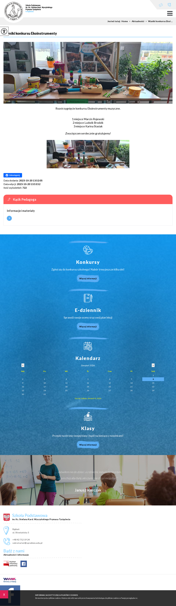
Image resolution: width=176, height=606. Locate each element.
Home (124, 21)
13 (110, 383)
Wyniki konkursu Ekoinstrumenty (30, 33)
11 (66, 383)
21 (131, 387)
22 (153, 387)
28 (131, 390)
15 (153, 383)
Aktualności (136, 21)
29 (153, 390)
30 (23, 394)
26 (88, 390)
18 (66, 387)
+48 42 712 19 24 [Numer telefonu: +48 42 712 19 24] (21, 539)
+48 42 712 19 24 (169, 4)
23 (23, 390)
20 (110, 387)
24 (44, 390)
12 (88, 383)
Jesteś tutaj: (114, 21)
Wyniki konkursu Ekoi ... (158, 21)
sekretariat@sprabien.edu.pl (161, 5)
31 (44, 394)
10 (44, 383)
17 (44, 387)
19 (88, 387)
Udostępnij (13, 175)
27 (110, 390)
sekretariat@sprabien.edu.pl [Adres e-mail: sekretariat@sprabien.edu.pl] (27, 543)
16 (23, 387)
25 (66, 390)
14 (131, 383)
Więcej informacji (9, 218)
